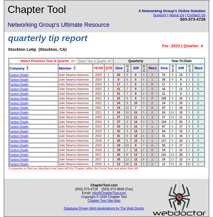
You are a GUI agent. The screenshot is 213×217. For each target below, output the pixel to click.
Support (159, 15)
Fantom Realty (19, 74)
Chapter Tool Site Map (104, 201)
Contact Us (196, 15)
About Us (176, 15)
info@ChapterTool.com (109, 193)
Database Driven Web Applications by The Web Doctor (104, 208)
